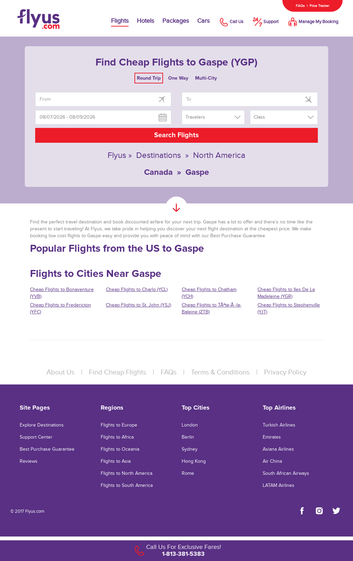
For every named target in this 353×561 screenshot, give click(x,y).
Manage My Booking (312, 22)
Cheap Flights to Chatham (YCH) (209, 293)
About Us (60, 372)
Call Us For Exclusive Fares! (183, 547)
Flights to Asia (116, 461)
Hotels (145, 20)
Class (259, 117)
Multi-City (206, 78)
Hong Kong (194, 461)
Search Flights (176, 135)
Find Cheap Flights (117, 372)
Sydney (190, 449)
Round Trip (149, 78)
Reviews (29, 461)
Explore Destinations (42, 425)
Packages (175, 20)
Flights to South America (127, 485)
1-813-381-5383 (183, 554)
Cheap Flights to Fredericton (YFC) (60, 308)
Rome (188, 473)
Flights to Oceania (120, 449)
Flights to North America (126, 473)
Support (265, 22)
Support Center (36, 437)
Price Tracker (319, 6)
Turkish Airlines (279, 425)
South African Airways (286, 473)
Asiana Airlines (278, 449)
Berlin (188, 437)
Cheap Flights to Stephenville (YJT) (289, 308)
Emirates (272, 437)
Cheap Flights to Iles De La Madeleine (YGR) (286, 293)
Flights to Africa (117, 437)
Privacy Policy (285, 372)
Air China (272, 461)
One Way (178, 78)
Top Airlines (279, 407)
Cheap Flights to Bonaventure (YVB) (62, 293)
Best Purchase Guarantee (47, 449)
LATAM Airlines (278, 485)
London (190, 425)
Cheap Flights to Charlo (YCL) (137, 289)
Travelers (195, 117)
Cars (203, 20)
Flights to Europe (119, 425)
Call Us (230, 22)
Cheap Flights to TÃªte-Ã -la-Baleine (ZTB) (211, 308)
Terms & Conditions (220, 372)
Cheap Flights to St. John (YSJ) (138, 305)
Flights (120, 20)
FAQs (300, 6)
